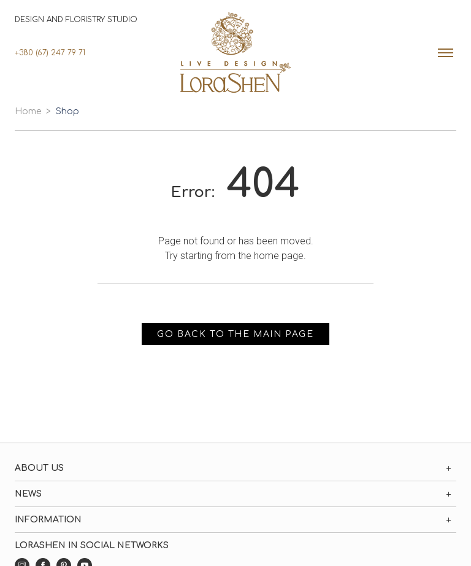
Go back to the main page (235, 334)
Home (28, 111)
